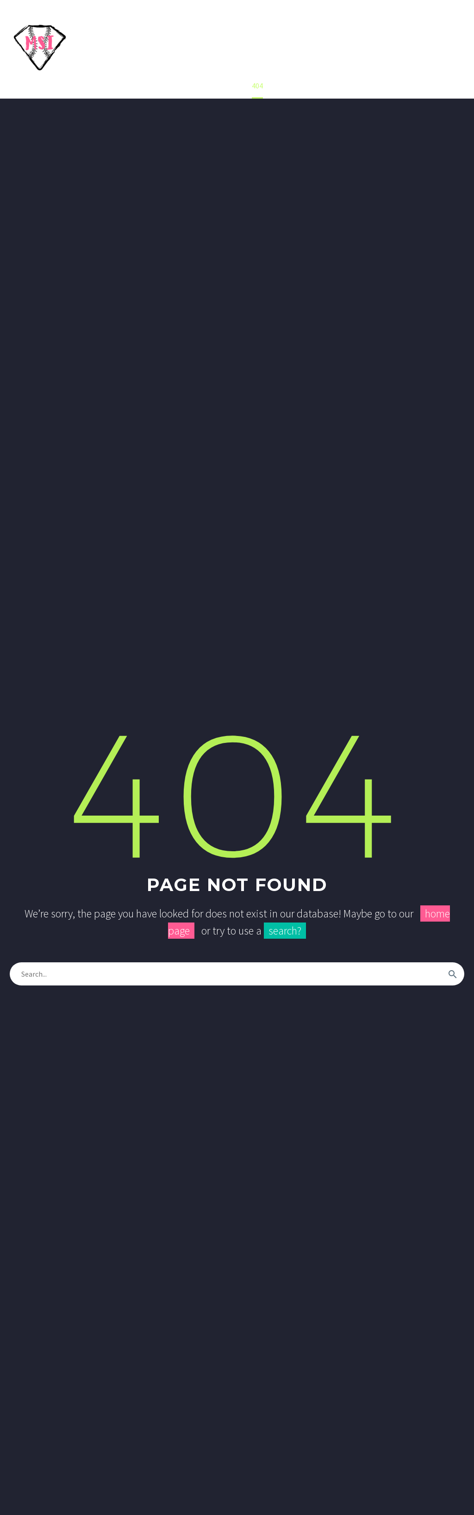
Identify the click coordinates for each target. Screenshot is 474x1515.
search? (284, 930)
